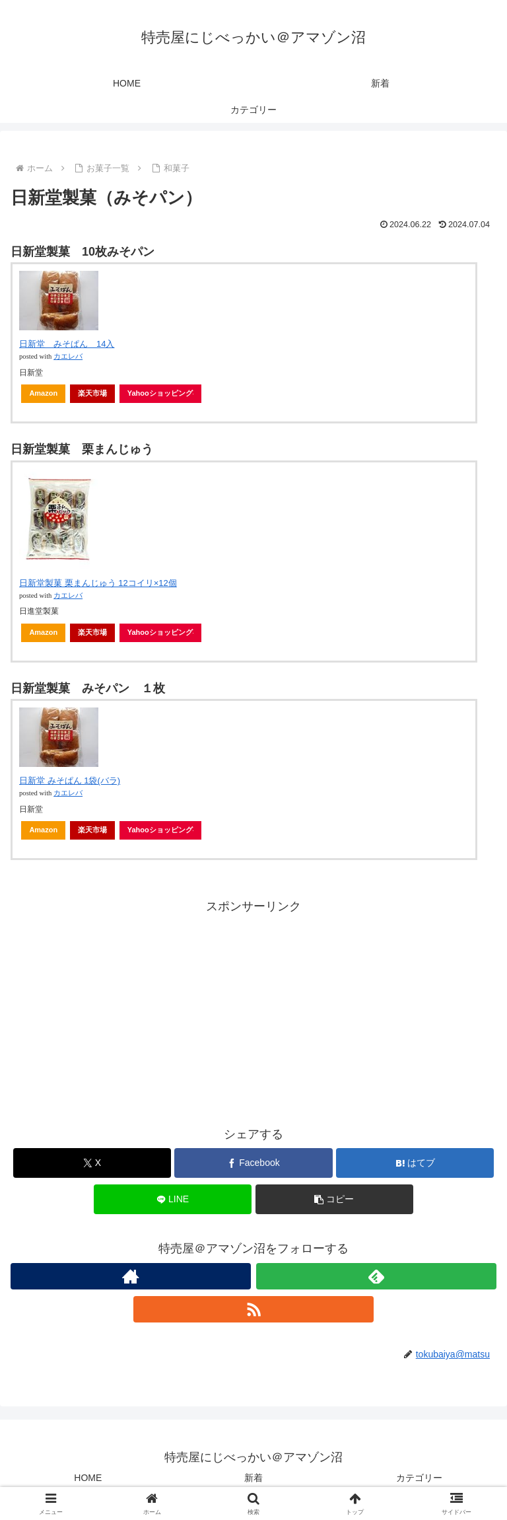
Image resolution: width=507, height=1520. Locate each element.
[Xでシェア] (92, 1163)
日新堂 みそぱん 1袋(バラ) (69, 780)
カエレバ (68, 356)
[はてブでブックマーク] (415, 1163)
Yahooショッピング (160, 393)
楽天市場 (92, 393)
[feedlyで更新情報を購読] (376, 1276)
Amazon (43, 393)
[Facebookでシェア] (253, 1163)
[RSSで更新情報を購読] (253, 1309)
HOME (88, 1477)
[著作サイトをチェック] (131, 1276)
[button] (334, 1199)
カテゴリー (419, 1477)
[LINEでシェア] (173, 1199)
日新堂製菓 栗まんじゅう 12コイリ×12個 (98, 583)
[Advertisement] (253, 1009)
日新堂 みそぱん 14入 (66, 344)
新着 (253, 1477)
